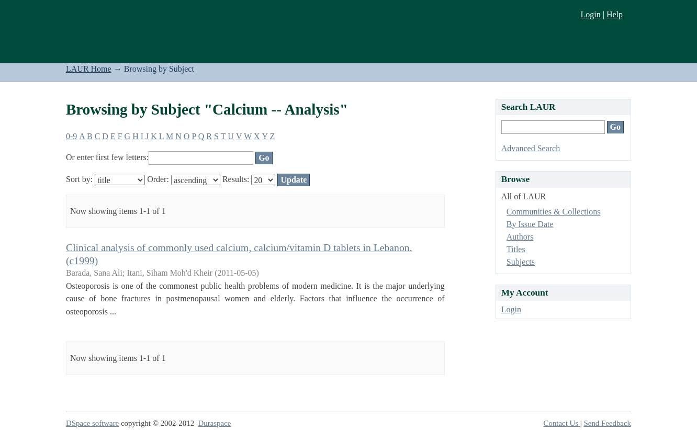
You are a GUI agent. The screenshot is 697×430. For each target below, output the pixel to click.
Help (614, 14)
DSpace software (92, 423)
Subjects (521, 261)
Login (590, 14)
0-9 (71, 136)
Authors (520, 236)
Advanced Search (530, 148)
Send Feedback (607, 423)
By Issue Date (530, 224)
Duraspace (214, 423)
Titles (516, 249)
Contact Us (562, 423)
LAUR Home (88, 68)
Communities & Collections (554, 211)
